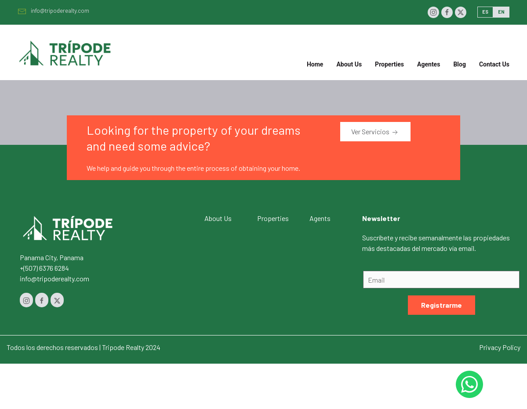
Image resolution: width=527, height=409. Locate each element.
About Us (349, 64)
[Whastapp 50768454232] (469, 384)
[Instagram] (433, 12)
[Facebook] (447, 12)
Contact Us (494, 64)
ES (485, 12)
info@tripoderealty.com (53, 10)
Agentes (428, 64)
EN (501, 12)
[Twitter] (460, 12)
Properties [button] (389, 64)
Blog (459, 64)
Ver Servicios (375, 132)
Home (315, 64)
